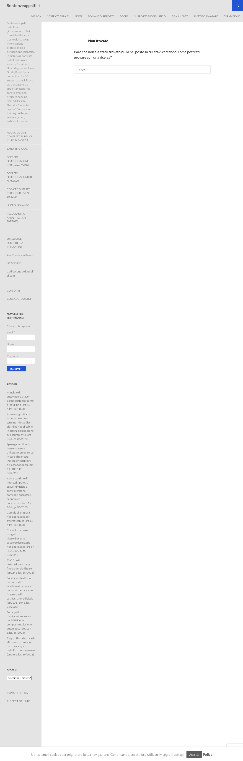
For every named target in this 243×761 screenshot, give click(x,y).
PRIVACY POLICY (17, 693)
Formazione (232, 16)
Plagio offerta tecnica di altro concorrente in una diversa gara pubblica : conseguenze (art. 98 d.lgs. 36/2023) (21, 646)
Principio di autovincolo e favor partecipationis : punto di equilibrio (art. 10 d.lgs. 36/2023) (20, 401)
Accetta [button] (194, 754)
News (78, 16)
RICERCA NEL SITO (18, 701)
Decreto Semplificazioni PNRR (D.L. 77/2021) (18, 161)
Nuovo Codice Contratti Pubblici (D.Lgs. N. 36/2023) (19, 136)
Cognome (12, 356)
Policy (207, 754)
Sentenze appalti (58, 16)
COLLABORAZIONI (19, 298)
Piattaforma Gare (206, 16)
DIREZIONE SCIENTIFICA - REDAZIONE (16, 243)
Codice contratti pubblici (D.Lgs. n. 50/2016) (18, 193)
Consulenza (180, 16)
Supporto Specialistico (150, 16)
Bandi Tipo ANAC (17, 148)
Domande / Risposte (101, 16)
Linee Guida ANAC (18, 205)
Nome (10, 344)
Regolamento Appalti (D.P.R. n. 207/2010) (16, 217)
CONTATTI (13, 290)
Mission (36, 16)
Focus (124, 16)
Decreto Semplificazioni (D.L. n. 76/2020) (20, 177)
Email (11, 332)
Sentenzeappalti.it (23, 5)
